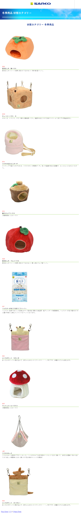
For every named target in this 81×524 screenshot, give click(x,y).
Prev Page (4, 511)
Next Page (17, 511)
